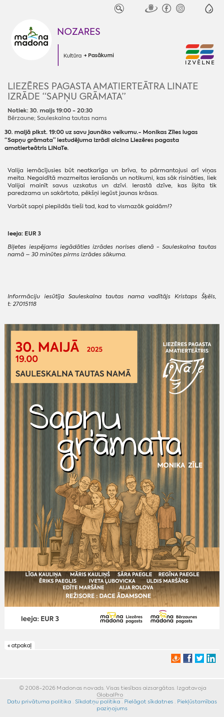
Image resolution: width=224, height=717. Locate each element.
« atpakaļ (19, 645)
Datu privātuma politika (39, 701)
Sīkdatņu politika (97, 701)
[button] (209, 8)
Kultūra (72, 56)
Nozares (78, 32)
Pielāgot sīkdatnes (148, 701)
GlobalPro (110, 694)
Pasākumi (101, 56)
